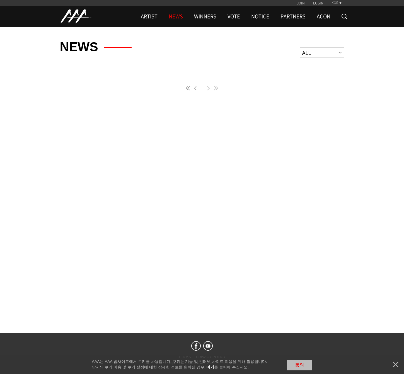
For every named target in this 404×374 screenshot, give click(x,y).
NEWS (176, 16)
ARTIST (149, 16)
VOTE (234, 16)
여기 (210, 367)
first (188, 88)
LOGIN (318, 3)
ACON (323, 16)
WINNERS (205, 16)
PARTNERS (293, 16)
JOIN (301, 3)
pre (196, 88)
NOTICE (260, 16)
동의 (299, 365)
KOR (335, 2)
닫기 (395, 364)
